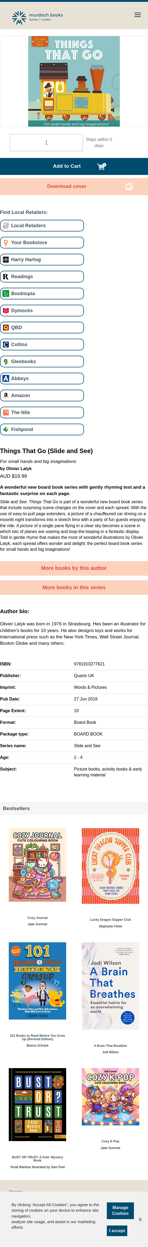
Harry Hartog (26, 259)
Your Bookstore (29, 242)
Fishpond (22, 429)
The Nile (20, 412)
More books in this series (74, 587)
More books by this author (74, 568)
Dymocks (22, 310)
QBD (16, 327)
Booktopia (23, 293)
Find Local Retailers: (24, 212)
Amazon (20, 395)
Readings (22, 276)
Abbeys (20, 378)
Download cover (66, 186)
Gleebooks (23, 361)
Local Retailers (28, 225)
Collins (19, 344)
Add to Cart (67, 166)
